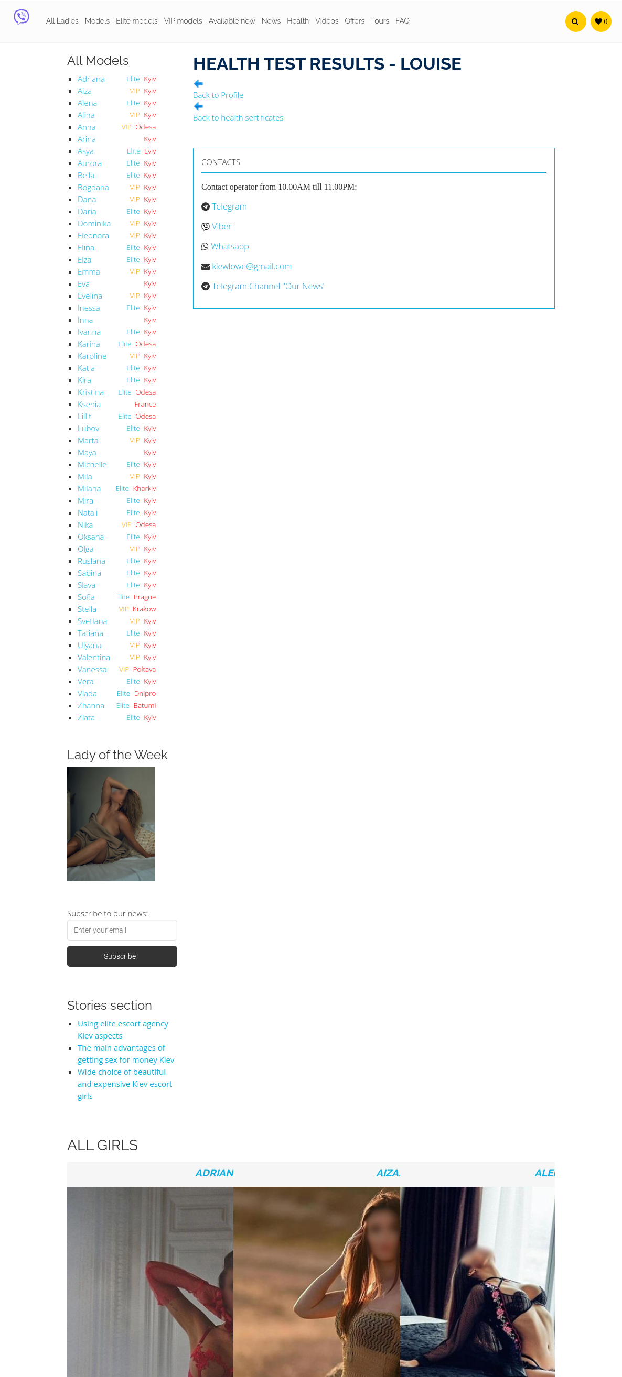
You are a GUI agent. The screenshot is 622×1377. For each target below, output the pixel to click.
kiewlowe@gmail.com (252, 266)
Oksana (91, 536)
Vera (86, 681)
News (271, 21)
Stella (87, 609)
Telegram (229, 206)
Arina (87, 139)
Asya (86, 151)
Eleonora (93, 235)
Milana (89, 488)
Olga (86, 548)
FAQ (402, 21)
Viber (221, 226)
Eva (84, 283)
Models (97, 21)
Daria (87, 211)
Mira (85, 500)
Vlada (87, 693)
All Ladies (62, 21)
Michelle (92, 464)
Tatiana (90, 633)
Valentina (94, 657)
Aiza (85, 90)
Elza (85, 259)
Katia (86, 368)
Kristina (91, 392)
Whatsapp (230, 246)
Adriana (91, 78)
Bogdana (93, 187)
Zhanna (91, 705)
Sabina (89, 572)
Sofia (86, 597)
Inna (85, 319)
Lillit (84, 416)
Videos (326, 21)
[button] (575, 21)
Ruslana (91, 560)
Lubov (88, 428)
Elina (86, 247)
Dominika (94, 223)
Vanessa (92, 669)
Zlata (86, 717)
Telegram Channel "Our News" (269, 286)
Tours (380, 21)
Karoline (92, 356)
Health (298, 21)
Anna (87, 127)
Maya (87, 452)
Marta (88, 440)
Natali (88, 512)
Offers (354, 21)
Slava (86, 585)
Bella (86, 175)
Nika (85, 524)
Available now (232, 21)
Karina (89, 343)
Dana (87, 199)
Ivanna (89, 331)
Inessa (89, 307)
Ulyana (90, 645)
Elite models (136, 21)
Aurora (90, 163)
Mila (85, 476)
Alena (87, 102)
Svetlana (92, 621)
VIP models (183, 21)
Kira (84, 380)
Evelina (90, 295)
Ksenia (89, 404)
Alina (86, 115)
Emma (89, 271)
